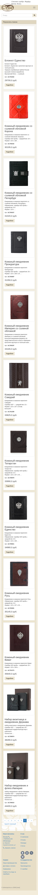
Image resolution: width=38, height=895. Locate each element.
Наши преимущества (10, 863)
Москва (5, 837)
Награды (23, 843)
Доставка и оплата (9, 866)
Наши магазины (8, 834)
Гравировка (7, 869)
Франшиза (24, 863)
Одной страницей (10, 824)
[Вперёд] (31, 820)
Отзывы (23, 840)
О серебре (24, 869)
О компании (24, 837)
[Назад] (5, 820)
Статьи (23, 846)
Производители (26, 866)
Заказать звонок (9, 848)
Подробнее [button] (9, 85)
